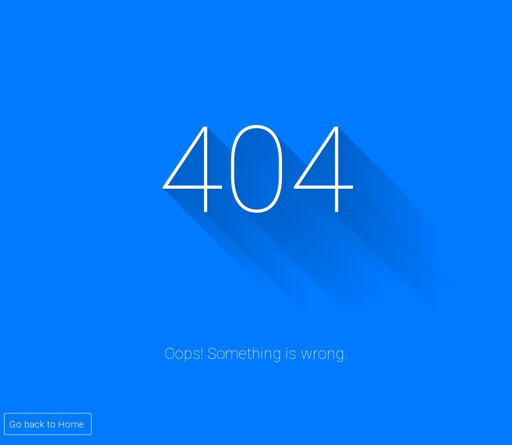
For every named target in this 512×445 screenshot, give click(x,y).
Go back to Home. (48, 424)
